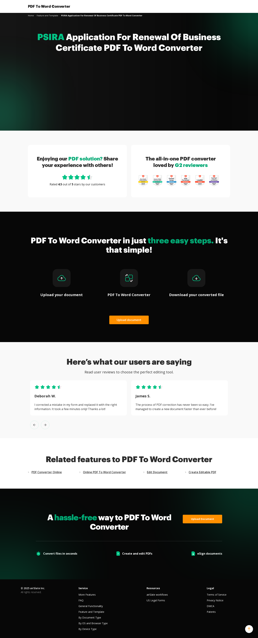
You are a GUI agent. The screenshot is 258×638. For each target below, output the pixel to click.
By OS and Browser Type (93, 623)
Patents (211, 611)
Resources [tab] (153, 588)
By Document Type (89, 617)
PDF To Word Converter (49, 6)
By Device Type (87, 629)
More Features (87, 594)
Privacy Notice (215, 600)
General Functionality (90, 606)
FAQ (80, 600)
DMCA (210, 606)
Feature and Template (91, 611)
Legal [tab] (210, 588)
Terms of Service (216, 594)
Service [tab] (83, 588)
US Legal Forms (156, 600)
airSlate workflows (157, 594)
